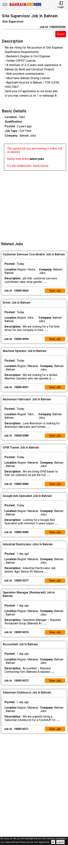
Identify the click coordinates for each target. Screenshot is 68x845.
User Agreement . (42, 842)
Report (60, 34)
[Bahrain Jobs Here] (25, 5)
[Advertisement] (34, 205)
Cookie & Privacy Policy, (15, 842)
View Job (55, 290)
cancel (60, 842)
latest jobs (37, 159)
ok (53, 842)
